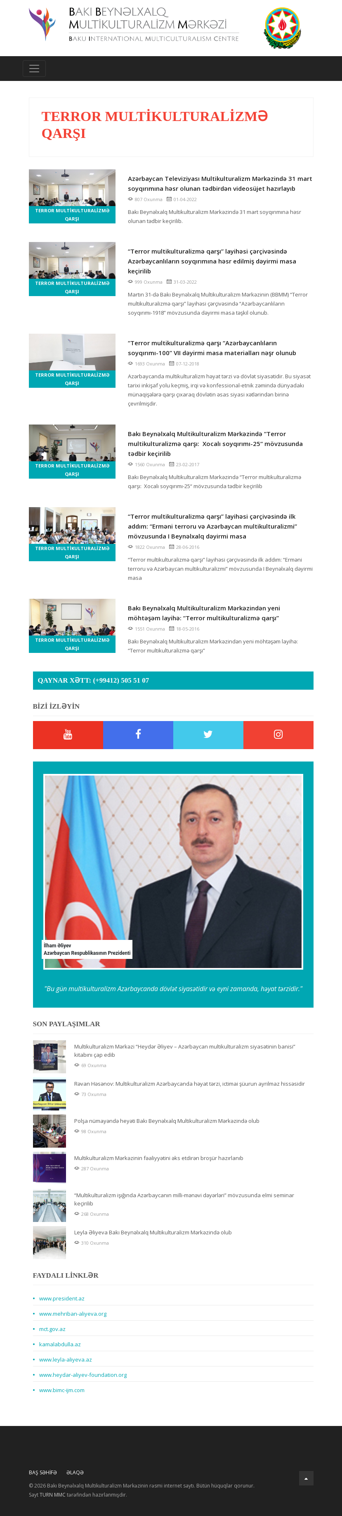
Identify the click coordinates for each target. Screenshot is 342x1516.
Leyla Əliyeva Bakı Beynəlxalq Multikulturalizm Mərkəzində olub (153, 1232)
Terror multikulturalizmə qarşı (72, 214)
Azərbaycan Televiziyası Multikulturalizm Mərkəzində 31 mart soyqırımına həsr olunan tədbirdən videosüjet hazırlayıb (220, 183)
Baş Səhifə (43, 1472)
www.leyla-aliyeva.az (65, 1359)
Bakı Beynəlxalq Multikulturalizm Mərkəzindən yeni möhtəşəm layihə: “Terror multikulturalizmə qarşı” (204, 613)
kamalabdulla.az (60, 1344)
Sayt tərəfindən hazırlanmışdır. (78, 1494)
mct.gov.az (52, 1329)
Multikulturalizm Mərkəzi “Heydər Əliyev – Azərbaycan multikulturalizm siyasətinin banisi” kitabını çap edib (184, 1050)
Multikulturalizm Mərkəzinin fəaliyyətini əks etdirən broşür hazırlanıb (158, 1158)
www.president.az (62, 1298)
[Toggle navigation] (34, 68)
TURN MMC (53, 1494)
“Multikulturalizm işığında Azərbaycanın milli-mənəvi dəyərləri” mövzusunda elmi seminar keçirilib (184, 1199)
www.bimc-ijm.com (62, 1390)
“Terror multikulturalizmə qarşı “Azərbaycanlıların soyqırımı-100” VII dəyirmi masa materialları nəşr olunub (212, 348)
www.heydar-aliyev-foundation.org (83, 1374)
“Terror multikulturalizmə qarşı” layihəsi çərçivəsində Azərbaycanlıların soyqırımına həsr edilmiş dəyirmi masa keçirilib (212, 261)
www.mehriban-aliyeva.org (72, 1313)
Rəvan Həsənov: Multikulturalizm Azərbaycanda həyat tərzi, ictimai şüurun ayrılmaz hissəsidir (189, 1083)
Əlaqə (75, 1472)
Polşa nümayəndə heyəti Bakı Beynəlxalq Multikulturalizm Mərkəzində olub (166, 1121)
